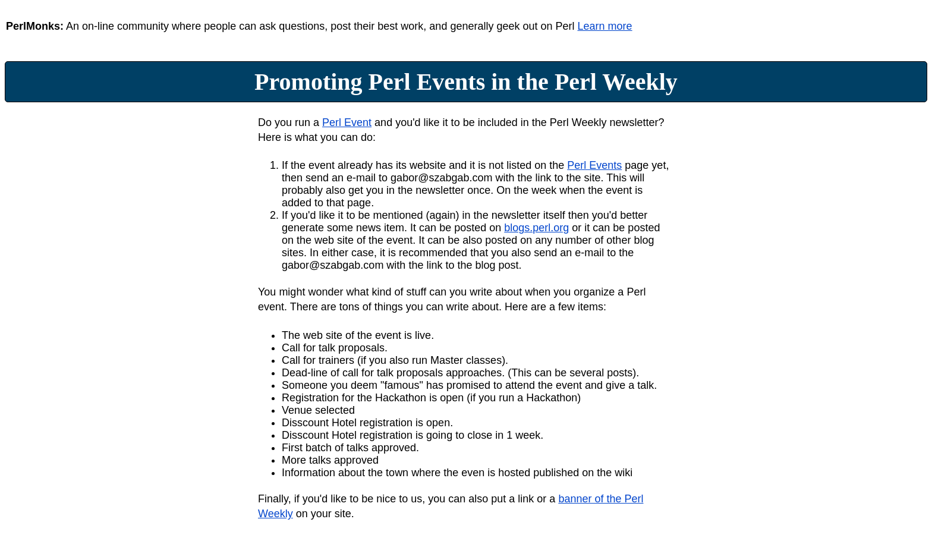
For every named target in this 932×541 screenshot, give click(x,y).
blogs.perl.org (536, 228)
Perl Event (346, 122)
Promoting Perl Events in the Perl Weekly (466, 81)
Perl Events (594, 165)
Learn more (605, 26)
